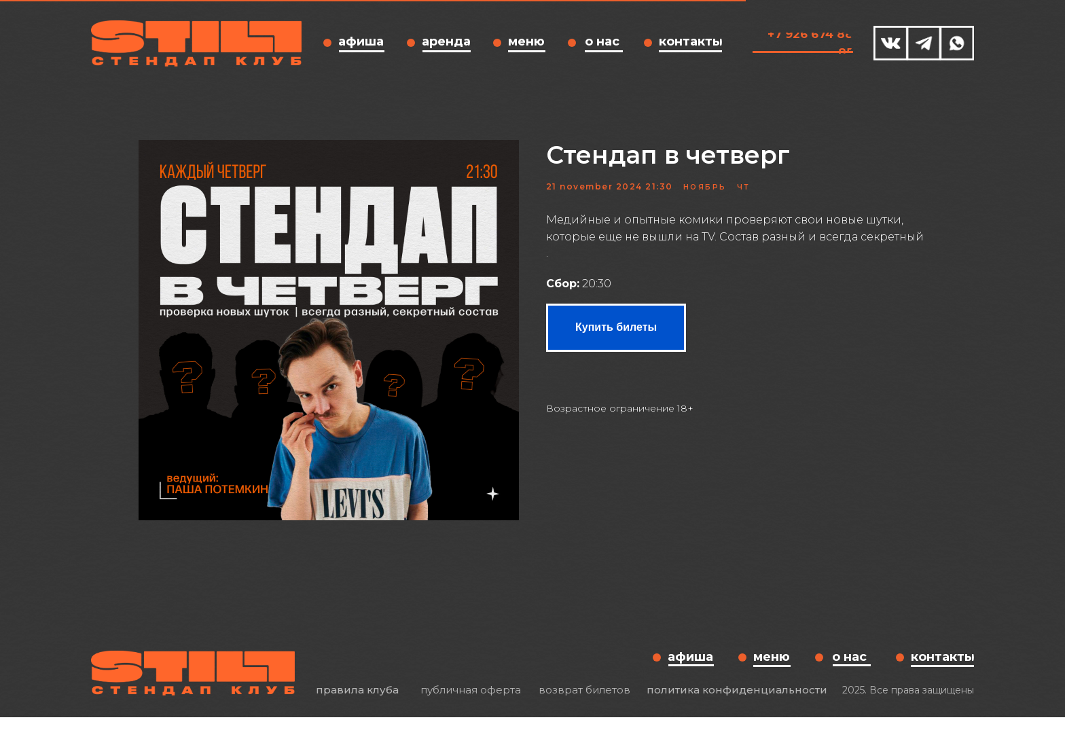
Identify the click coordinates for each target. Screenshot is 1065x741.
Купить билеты (616, 338)
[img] (890, 43)
